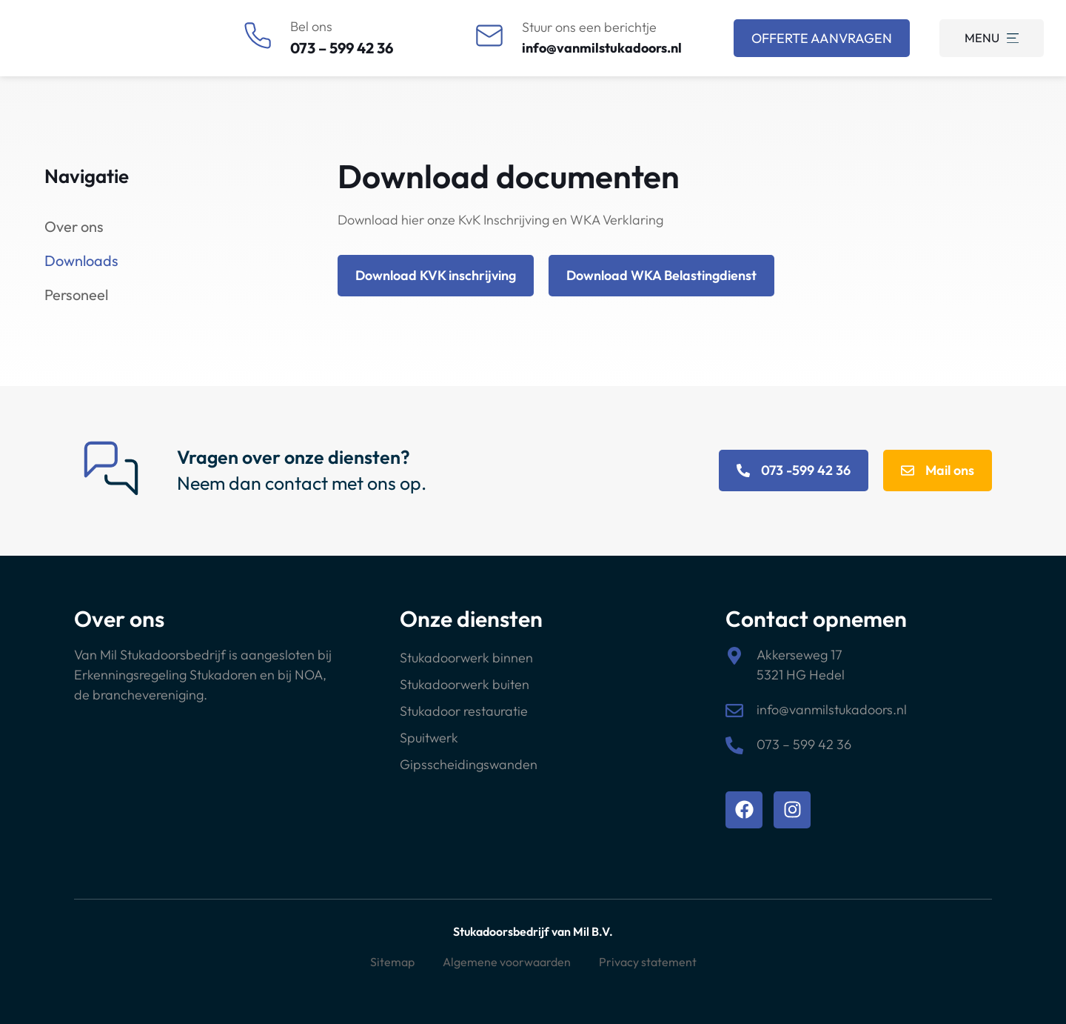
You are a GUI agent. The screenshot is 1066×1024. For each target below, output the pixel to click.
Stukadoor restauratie (464, 710)
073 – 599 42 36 (341, 48)
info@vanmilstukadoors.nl (602, 47)
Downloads (81, 260)
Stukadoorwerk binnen (466, 657)
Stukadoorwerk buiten (464, 684)
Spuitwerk (429, 737)
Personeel (76, 294)
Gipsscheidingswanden (468, 764)
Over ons (74, 226)
